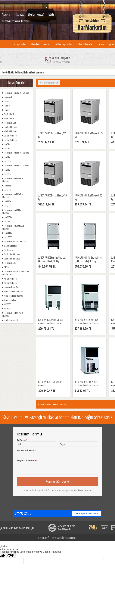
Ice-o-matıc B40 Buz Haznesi (14, 241)
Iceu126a (6, 185)
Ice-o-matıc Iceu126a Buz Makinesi (12, 180)
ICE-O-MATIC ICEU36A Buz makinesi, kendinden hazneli (87, 383)
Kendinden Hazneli (10, 320)
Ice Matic (6, 101)
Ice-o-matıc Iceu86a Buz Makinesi (15, 165)
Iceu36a (6, 144)
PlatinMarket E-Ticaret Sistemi (50, 537)
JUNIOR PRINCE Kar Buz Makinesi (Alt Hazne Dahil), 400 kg (88, 259)
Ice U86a (6, 174)
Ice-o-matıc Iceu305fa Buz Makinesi (13, 227)
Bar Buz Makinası (9, 139)
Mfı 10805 (7, 308)
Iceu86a (6, 169)
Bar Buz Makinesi (9, 135)
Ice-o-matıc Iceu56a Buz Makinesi (15, 152)
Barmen (100, 44)
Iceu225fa (7, 217)
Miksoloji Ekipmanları (40, 44)
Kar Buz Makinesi (9, 278)
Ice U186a (7, 205)
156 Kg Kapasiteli (9, 245)
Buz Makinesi (8, 114)
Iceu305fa (7, 232)
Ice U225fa (7, 221)
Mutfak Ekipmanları (63, 44)
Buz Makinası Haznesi (11, 258)
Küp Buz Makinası (9, 131)
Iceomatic (6, 105)
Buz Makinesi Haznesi (11, 254)
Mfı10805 (6, 304)
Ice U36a (6, 148)
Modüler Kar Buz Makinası (12, 295)
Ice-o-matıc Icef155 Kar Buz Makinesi (13, 314)
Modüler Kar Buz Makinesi (12, 291)
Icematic (6, 109)
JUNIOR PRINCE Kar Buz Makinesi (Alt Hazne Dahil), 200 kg (52, 259)
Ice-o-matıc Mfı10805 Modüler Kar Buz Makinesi (15, 273)
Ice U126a (7, 189)
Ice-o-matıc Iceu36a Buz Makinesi (15, 92)
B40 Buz (6, 267)
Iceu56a (6, 156)
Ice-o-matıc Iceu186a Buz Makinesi (12, 195)
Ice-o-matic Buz (9, 122)
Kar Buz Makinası (9, 282)
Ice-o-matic (7, 97)
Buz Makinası (8, 118)
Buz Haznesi (7, 250)
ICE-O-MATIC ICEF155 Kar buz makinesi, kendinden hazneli (50, 321)
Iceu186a (6, 201)
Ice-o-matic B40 (9, 262)
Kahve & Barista (84, 44)
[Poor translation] (11, 555)
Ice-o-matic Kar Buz (10, 287)
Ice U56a (6, 161)
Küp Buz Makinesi (9, 127)
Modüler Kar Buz (9, 300)
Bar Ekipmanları (19, 44)
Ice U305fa (7, 237)
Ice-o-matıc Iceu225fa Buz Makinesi (13, 211)
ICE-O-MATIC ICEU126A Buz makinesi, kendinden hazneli (87, 321)
